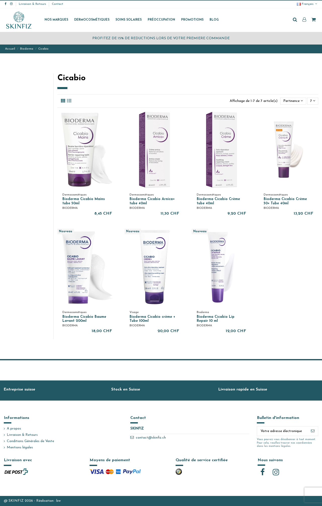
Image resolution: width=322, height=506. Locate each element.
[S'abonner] (312, 431)
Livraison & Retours (33, 4)
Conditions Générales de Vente (30, 441)
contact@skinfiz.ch (151, 438)
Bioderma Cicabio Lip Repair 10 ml (215, 319)
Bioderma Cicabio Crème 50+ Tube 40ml (285, 201)
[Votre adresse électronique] (282, 431)
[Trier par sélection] (293, 101)
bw (58, 501)
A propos (14, 429)
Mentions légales (20, 447)
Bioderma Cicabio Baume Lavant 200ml (84, 319)
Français (307, 4)
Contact (57, 4)
